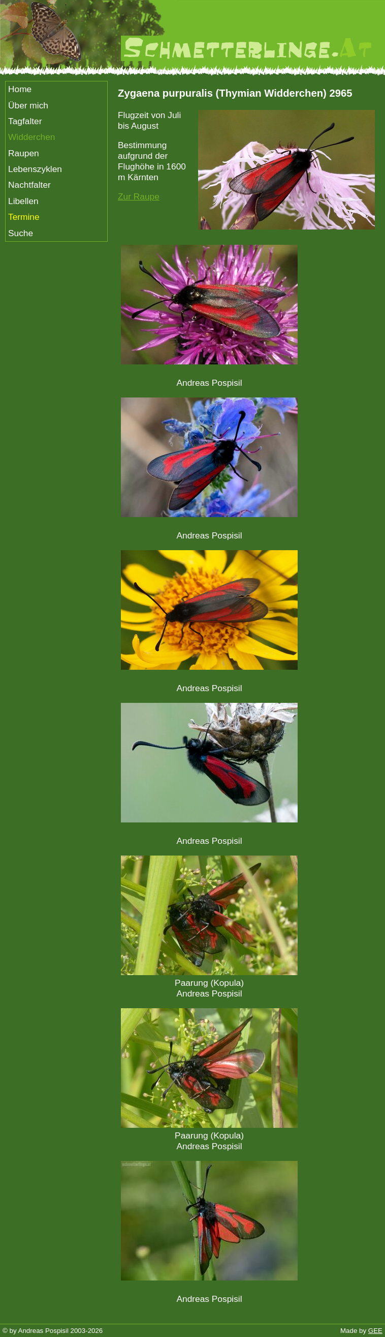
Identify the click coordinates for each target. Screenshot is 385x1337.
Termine (24, 217)
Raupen (23, 153)
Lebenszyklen (35, 169)
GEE (375, 1330)
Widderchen (31, 137)
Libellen (23, 201)
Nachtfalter (29, 185)
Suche (20, 233)
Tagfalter (25, 121)
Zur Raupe (138, 196)
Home (19, 89)
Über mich (28, 105)
